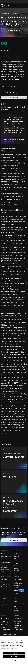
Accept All (14, 653)
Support (3, 582)
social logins (5, 250)
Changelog (16, 563)
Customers (5, 13)
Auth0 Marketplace (6, 586)
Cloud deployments (6, 634)
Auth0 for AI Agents (6, 618)
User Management (5, 629)
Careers (19, 590)
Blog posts (3, 560)
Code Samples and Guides (6, 557)
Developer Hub (5, 554)
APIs (15, 558)
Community (4, 579)
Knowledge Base (5, 584)
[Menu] (26, 5)
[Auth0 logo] (13, 5)
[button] (14, 97)
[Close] (26, 638)
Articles (16, 554)
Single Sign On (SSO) (7, 235)
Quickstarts (17, 556)
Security (3, 627)
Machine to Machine (19, 629)
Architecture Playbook (17, 609)
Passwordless (17, 632)
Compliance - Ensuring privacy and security (18, 583)
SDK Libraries (17, 561)
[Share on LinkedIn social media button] (11, 86)
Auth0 (15, 204)
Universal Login (18, 618)
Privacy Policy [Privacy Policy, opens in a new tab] (14, 648)
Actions (16, 627)
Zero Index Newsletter (4, 566)
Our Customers (18, 579)
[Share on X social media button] (14, 86)
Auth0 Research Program (5, 604)
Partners (16, 587)
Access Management (4, 622)
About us (16, 593)
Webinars (16, 570)
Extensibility (4, 624)
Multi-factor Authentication (9, 341)
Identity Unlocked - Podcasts (6, 563)
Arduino (3, 61)
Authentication (5, 632)
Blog (15, 566)
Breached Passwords (16, 635)
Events (3, 601)
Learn (15, 601)
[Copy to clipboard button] (8, 86)
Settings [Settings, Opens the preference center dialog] (14, 660)
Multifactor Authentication (17, 624)
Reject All (14, 656)
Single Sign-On (18, 621)
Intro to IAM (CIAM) (19, 604)
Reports (16, 568)
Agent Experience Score (5, 570)
